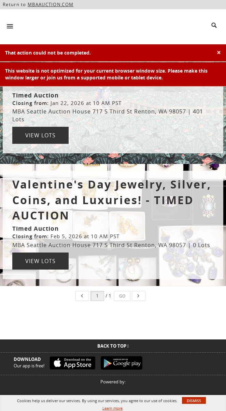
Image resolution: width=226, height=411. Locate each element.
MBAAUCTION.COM (50, 4)
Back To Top (113, 346)
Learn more (112, 408)
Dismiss (194, 400)
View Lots (40, 135)
